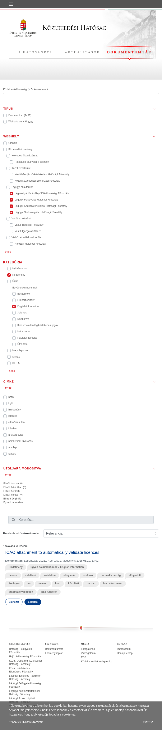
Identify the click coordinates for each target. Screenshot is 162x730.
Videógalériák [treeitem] (88, 653)
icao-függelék (49, 591)
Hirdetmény (16, 567)
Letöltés (33, 601)
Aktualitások (82, 52)
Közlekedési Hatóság (58, 27)
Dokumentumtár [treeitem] (54, 648)
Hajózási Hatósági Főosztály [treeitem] (25, 656)
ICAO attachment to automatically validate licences (52, 552)
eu (29, 583)
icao (57, 583)
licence (13, 575)
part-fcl (91, 583)
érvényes (14, 583)
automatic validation (21, 591)
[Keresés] (13, 519)
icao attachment (112, 583)
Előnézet (14, 601)
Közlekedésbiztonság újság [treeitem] (96, 661)
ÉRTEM (148, 722)
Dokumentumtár (129, 52)
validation (50, 575)
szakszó (88, 575)
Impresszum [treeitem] (124, 648)
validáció (30, 575)
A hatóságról (35, 52)
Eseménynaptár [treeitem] (54, 653)
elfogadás (69, 575)
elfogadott (135, 575)
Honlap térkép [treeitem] (125, 653)
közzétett (73, 583)
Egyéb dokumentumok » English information (57, 567)
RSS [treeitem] (83, 657)
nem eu (42, 583)
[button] (81, 107)
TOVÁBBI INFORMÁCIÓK (26, 722)
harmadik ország (111, 575)
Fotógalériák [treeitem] (88, 648)
